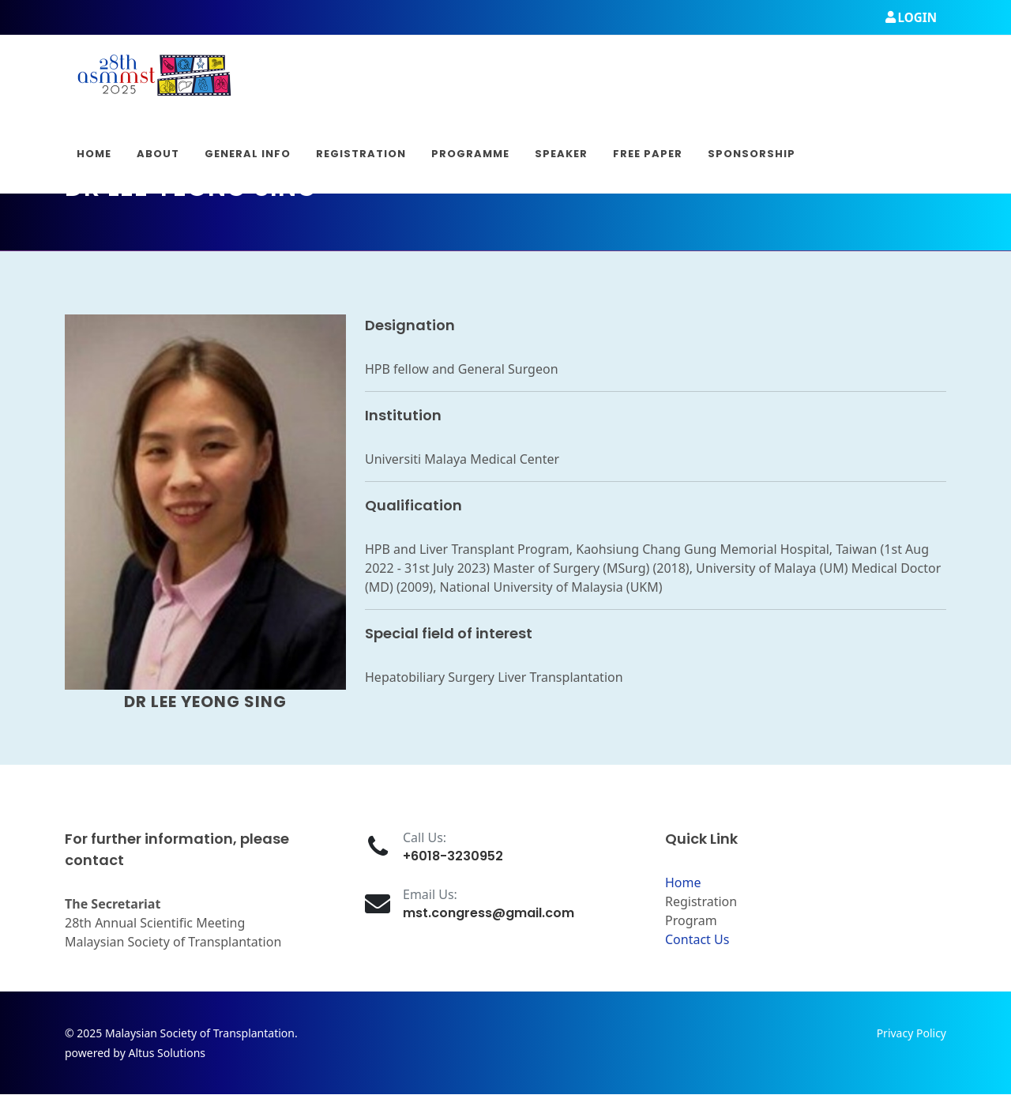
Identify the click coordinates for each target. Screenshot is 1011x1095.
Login (911, 17)
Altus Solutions (166, 1052)
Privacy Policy (911, 1032)
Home (683, 882)
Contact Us (697, 939)
